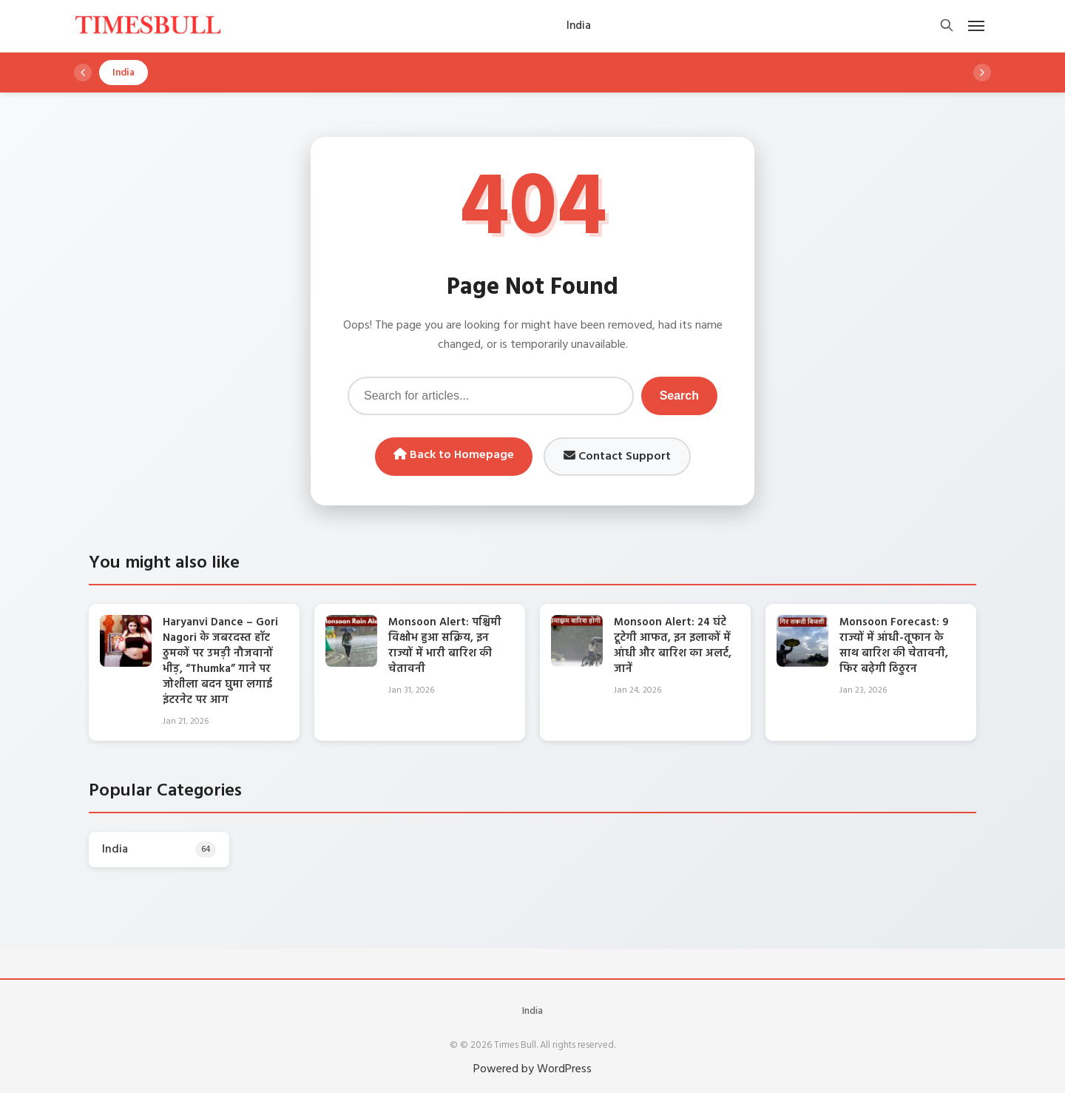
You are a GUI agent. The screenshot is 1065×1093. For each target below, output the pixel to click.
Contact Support (617, 456)
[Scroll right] (982, 72)
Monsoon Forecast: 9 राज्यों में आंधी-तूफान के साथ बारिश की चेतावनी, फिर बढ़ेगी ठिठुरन (893, 645)
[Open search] (947, 26)
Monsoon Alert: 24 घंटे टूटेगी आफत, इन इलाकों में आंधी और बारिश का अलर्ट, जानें (672, 645)
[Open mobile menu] (976, 26)
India (532, 1011)
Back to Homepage (453, 455)
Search (679, 395)
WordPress (564, 1069)
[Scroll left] (83, 72)
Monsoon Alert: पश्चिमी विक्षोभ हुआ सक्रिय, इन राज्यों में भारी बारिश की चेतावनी (444, 645)
